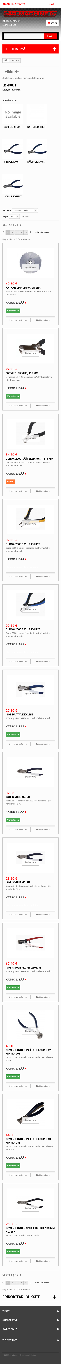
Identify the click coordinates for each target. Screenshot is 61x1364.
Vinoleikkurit (13, 161)
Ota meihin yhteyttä (13, 4)
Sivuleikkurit (13, 196)
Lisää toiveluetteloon (18, 320)
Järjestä (6, 210)
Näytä (5, 216)
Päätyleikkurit (37, 161)
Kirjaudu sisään (11, 21)
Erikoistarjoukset (21, 1297)
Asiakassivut (9, 25)
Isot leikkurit (13, 127)
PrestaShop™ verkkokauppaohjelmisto (22, 1355)
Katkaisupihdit (37, 127)
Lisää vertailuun (43, 320)
